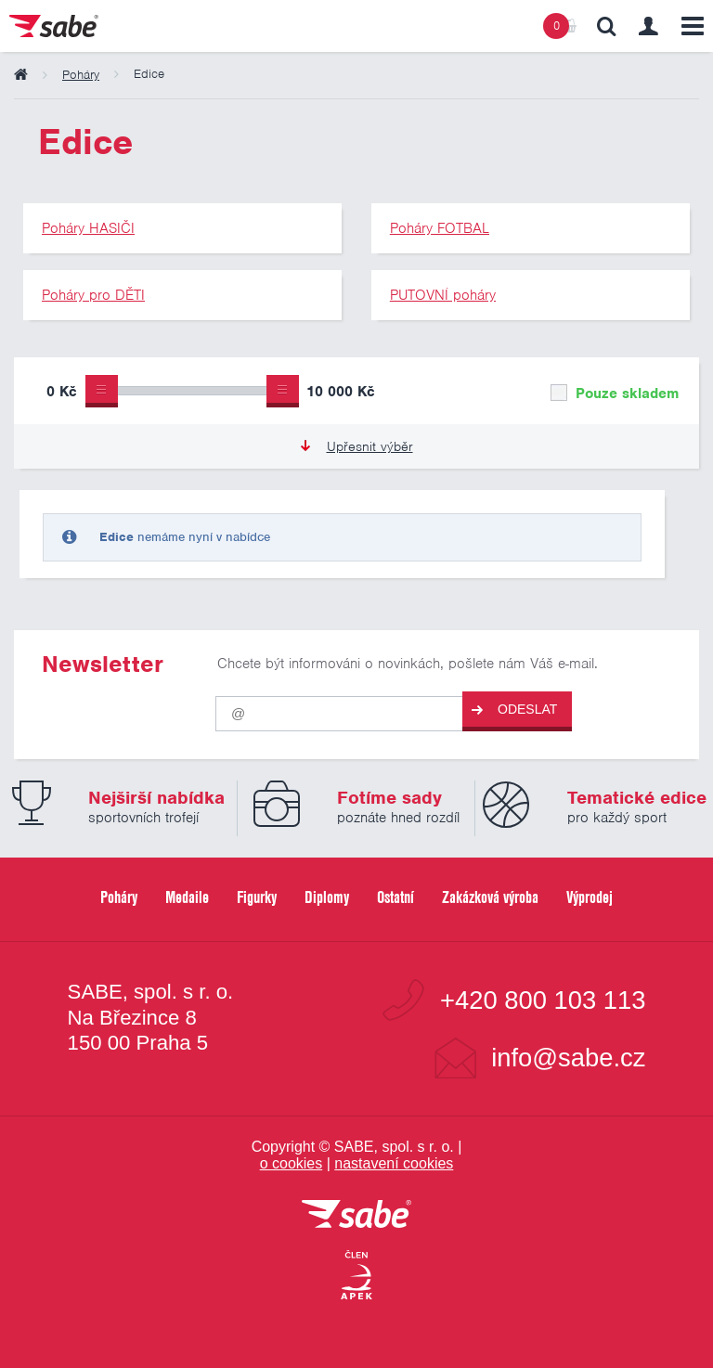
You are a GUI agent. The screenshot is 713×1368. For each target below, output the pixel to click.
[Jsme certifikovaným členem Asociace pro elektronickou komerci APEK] (356, 1276)
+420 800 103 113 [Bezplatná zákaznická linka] (542, 1000)
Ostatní (395, 897)
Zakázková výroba (490, 897)
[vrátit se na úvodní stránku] (356, 1215)
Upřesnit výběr (357, 446)
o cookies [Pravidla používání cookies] (291, 1163)
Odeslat (514, 709)
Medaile (187, 897)
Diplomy (327, 897)
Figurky (257, 897)
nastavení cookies (393, 1163)
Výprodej (589, 897)
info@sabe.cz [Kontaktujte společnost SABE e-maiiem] (568, 1057)
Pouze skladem (615, 393)
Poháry (118, 897)
